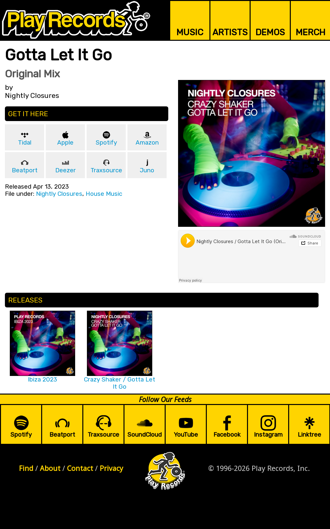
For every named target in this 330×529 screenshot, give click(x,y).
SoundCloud (144, 434)
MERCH (310, 32)
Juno (147, 170)
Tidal (24, 142)
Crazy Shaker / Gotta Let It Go (119, 383)
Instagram (268, 434)
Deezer (65, 170)
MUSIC (189, 32)
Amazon (147, 142)
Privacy (111, 468)
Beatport (25, 170)
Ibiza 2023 (42, 379)
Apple (65, 142)
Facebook (226, 434)
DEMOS (270, 32)
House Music (104, 193)
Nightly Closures (59, 193)
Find (26, 468)
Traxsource (106, 170)
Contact (80, 468)
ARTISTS (230, 32)
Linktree (309, 434)
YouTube (186, 434)
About (50, 468)
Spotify (106, 142)
